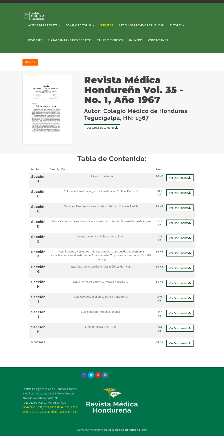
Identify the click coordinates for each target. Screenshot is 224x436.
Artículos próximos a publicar (141, 25)
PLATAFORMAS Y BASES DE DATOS (69, 40)
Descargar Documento (102, 127)
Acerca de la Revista (42, 25)
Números (106, 25)
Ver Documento (180, 178)
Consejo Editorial (79, 25)
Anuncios (135, 40)
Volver (30, 62)
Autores (176, 25)
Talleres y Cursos (110, 40)
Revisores (35, 40)
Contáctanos (158, 40)
